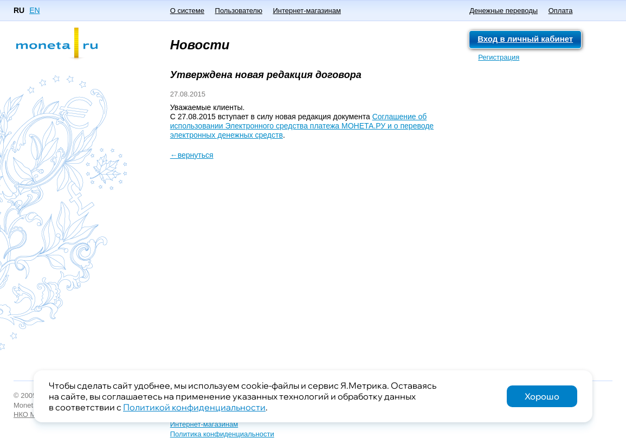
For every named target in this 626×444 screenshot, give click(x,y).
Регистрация (498, 57)
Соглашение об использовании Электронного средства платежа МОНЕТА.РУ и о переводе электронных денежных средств (302, 125)
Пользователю (238, 11)
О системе (187, 11)
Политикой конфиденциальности (194, 407)
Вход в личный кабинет (525, 38)
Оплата (560, 11)
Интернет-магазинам (306, 11)
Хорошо (542, 396)
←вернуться (192, 155)
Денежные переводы (503, 11)
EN (34, 10)
